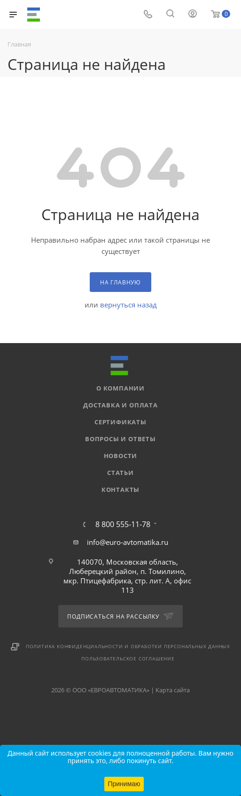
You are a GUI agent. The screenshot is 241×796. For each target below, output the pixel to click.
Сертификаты (120, 422)
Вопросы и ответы (120, 439)
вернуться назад (128, 304)
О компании (120, 388)
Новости (121, 456)
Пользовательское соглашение (128, 658)
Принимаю (124, 784)
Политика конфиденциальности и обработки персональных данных (128, 646)
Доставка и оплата (120, 405)
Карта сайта (172, 690)
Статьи (120, 472)
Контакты (120, 489)
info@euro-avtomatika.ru (127, 542)
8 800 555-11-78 (122, 524)
